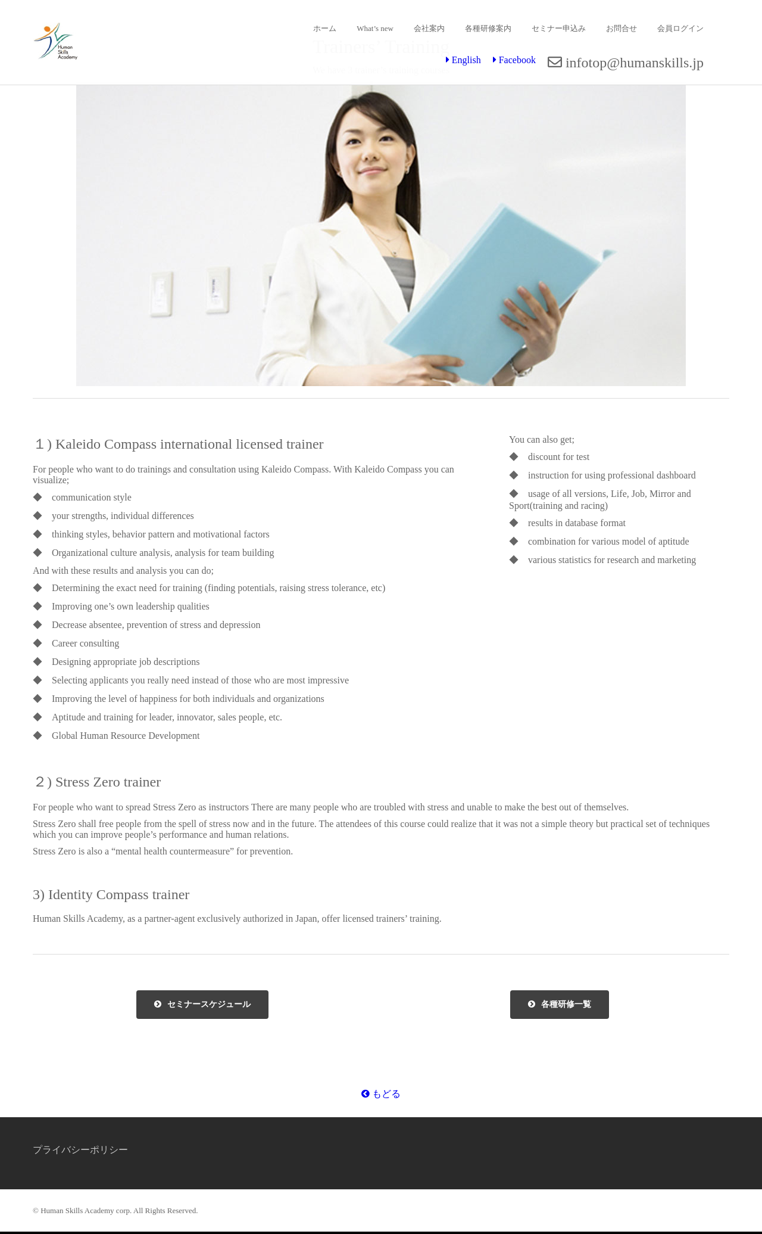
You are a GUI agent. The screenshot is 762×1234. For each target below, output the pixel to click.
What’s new (375, 28)
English (463, 60)
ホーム (324, 28)
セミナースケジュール (202, 1004)
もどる (381, 1094)
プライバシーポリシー (80, 1150)
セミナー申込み (559, 28)
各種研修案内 (488, 28)
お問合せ (621, 28)
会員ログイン (680, 28)
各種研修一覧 (559, 1004)
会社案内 (429, 28)
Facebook (514, 60)
